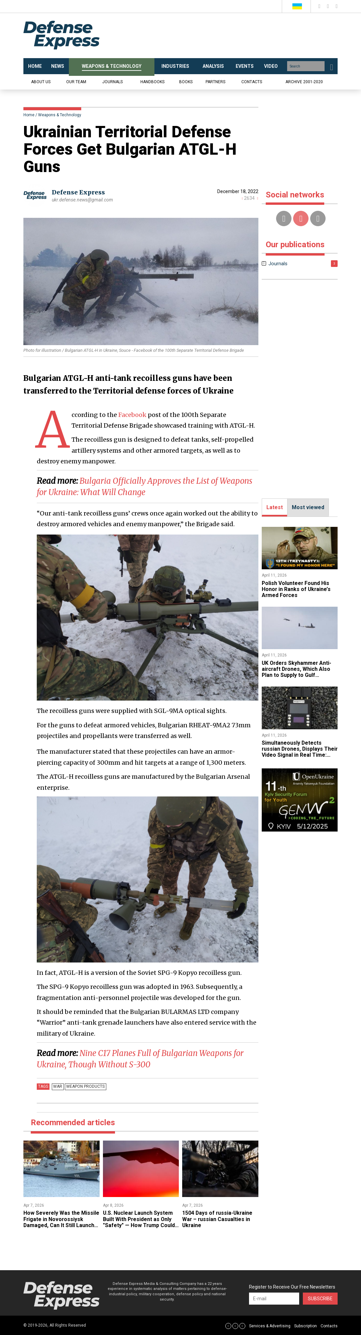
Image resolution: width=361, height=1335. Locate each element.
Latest (274, 507)
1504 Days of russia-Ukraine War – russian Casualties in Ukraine (218, 1219)
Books (186, 82)
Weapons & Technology (59, 115)
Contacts (251, 82)
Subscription (305, 1326)
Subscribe (320, 1298)
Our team (76, 82)
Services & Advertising (269, 1326)
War (57, 1086)
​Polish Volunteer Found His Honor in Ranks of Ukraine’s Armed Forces (296, 589)
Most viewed (308, 507)
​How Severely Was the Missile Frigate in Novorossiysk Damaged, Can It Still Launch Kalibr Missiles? (60, 1222)
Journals (112, 82)
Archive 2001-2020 (304, 82)
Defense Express (78, 192)
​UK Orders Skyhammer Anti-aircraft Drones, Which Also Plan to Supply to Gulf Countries (297, 672)
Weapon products (85, 1086)
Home (28, 115)
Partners (215, 82)
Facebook (132, 415)
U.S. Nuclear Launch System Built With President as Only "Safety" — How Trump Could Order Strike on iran (139, 1222)
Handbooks (152, 82)
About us (40, 82)
